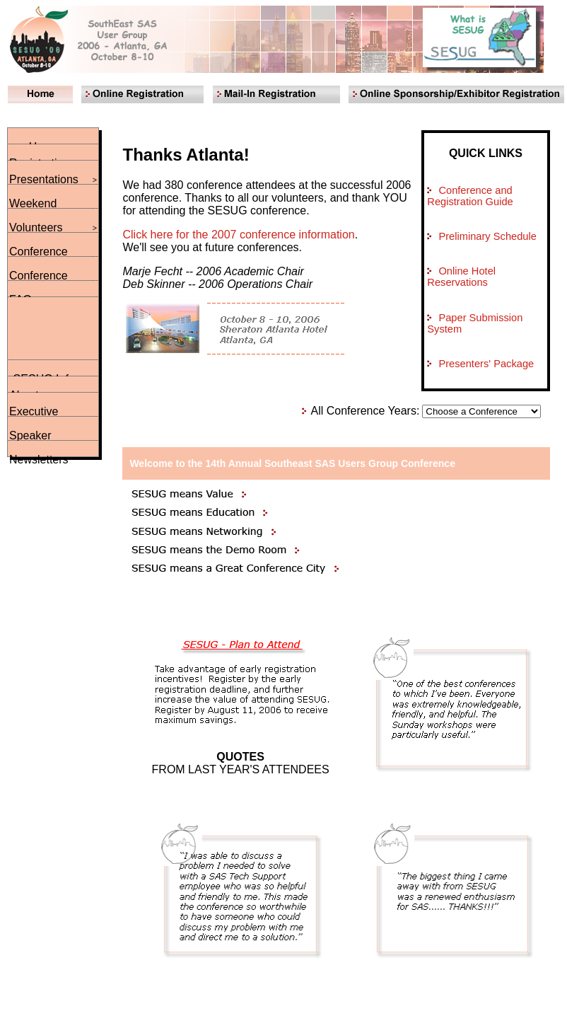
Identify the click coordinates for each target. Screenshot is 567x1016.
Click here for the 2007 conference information (239, 235)
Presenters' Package (486, 363)
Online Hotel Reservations (461, 276)
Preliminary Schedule (487, 236)
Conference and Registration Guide (470, 196)
